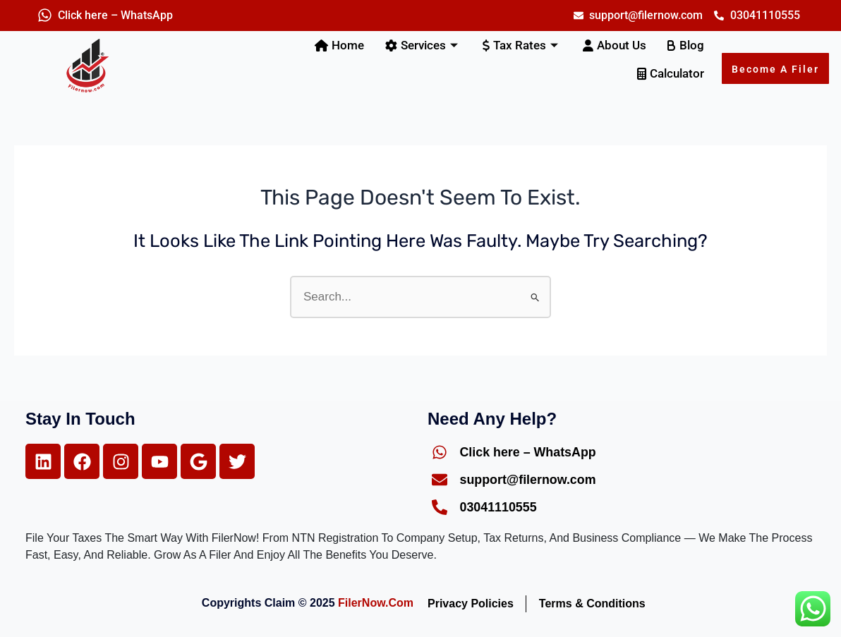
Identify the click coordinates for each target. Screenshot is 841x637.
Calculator (670, 73)
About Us (614, 45)
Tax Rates (522, 45)
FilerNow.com (375, 603)
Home (339, 45)
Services (423, 45)
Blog (685, 45)
